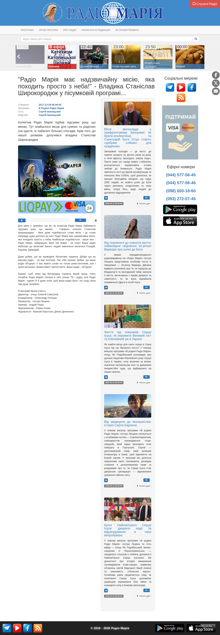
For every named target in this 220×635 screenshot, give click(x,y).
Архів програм (48, 30)
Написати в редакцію (95, 30)
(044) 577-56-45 (181, 175)
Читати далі (143, 203)
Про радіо (69, 30)
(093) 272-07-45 (181, 198)
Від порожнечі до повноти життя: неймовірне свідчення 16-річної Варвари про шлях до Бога (127, 246)
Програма (27, 30)
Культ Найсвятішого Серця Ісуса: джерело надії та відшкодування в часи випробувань (127, 530)
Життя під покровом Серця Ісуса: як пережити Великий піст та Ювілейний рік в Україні (127, 335)
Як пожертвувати (127, 30)
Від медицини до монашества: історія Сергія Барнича (127, 423)
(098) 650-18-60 (181, 190)
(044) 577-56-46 (181, 182)
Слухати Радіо (204, 4)
